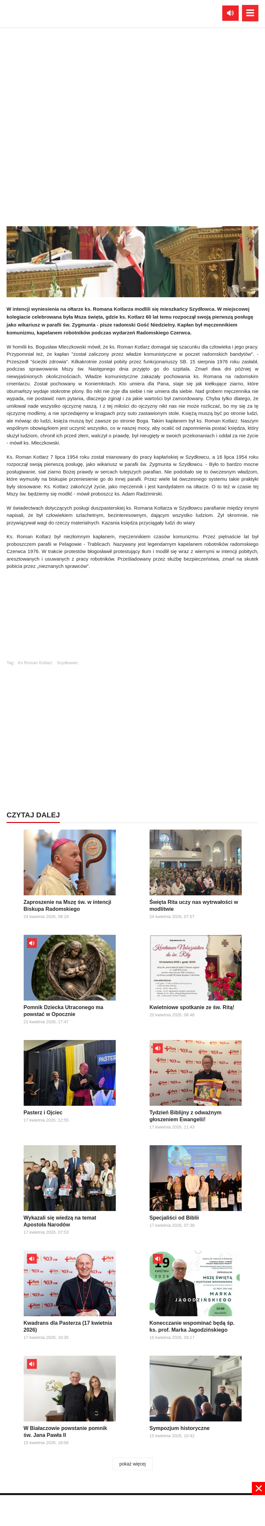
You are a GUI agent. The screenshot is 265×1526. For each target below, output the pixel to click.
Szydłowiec (67, 662)
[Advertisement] (132, 618)
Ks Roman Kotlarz (35, 662)
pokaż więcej (132, 1463)
